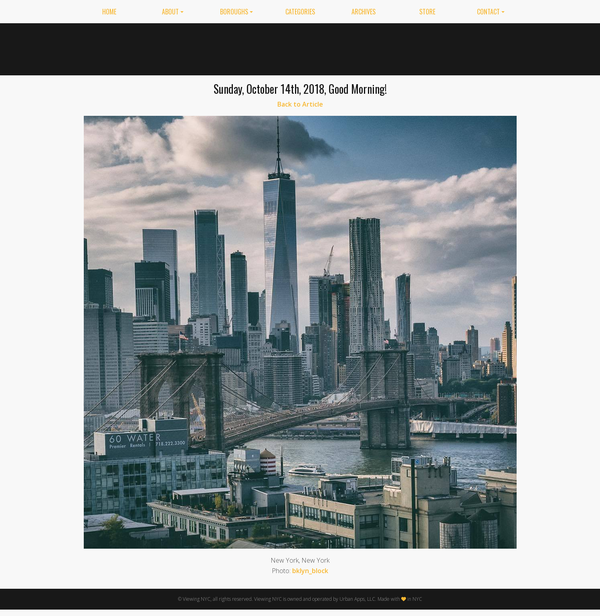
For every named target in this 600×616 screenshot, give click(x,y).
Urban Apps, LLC (357, 599)
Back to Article (300, 104)
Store (427, 11)
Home (109, 11)
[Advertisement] (377, 48)
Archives (364, 11)
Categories (300, 11)
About (170, 11)
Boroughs (234, 11)
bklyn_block (310, 570)
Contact (488, 11)
